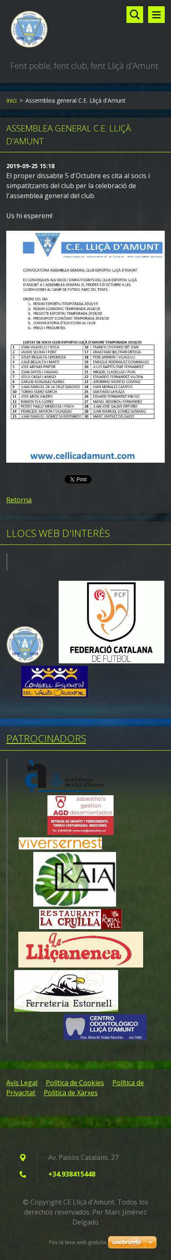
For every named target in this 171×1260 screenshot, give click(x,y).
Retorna (19, 499)
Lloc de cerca (134, 14)
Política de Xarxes (71, 1092)
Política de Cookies (75, 1082)
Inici (11, 100)
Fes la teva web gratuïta (78, 1242)
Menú (156, 14)
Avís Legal (21, 1082)
